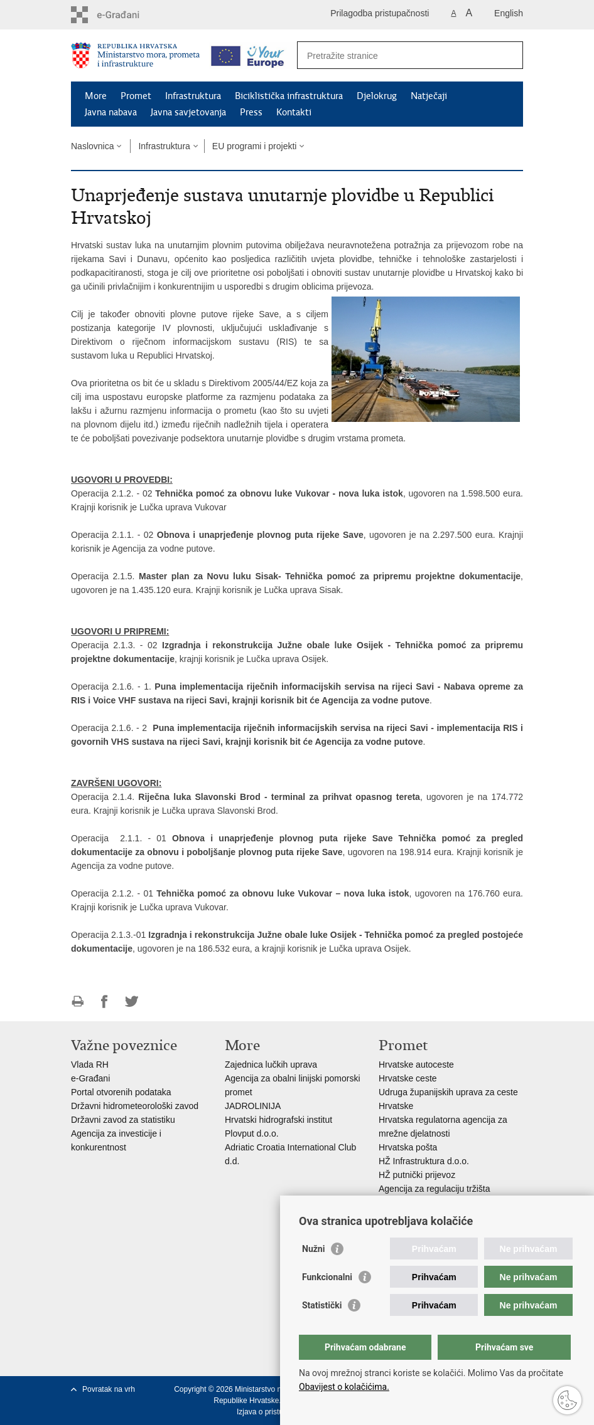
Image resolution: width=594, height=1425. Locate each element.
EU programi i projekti (254, 146)
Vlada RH (90, 1065)
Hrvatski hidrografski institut (278, 1120)
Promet (136, 96)
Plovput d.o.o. (252, 1133)
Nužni (313, 1249)
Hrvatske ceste (408, 1078)
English (508, 13)
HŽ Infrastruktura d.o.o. (424, 1161)
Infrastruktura (193, 96)
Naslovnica (92, 146)
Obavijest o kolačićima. (344, 1387)
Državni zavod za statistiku (123, 1120)
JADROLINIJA (253, 1106)
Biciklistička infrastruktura (289, 96)
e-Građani (90, 1078)
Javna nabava (111, 112)
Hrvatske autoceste (416, 1065)
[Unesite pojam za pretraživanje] (396, 55)
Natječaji (429, 96)
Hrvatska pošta (408, 1147)
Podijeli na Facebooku (104, 1001)
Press (251, 112)
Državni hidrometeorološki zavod (134, 1106)
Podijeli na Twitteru (131, 1001)
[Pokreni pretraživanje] (508, 55)
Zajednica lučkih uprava (271, 1065)
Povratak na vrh (108, 1389)
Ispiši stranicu (77, 1001)
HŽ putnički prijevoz (417, 1175)
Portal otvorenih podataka (121, 1092)
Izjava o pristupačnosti (274, 1411)
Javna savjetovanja (188, 112)
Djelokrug (377, 96)
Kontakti (293, 112)
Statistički (322, 1305)
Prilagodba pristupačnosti (379, 13)
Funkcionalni (327, 1277)
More (96, 96)
